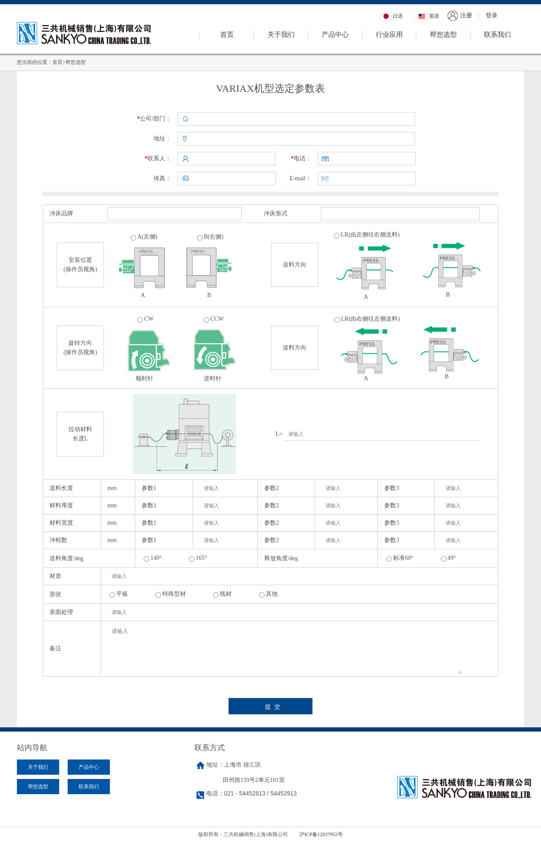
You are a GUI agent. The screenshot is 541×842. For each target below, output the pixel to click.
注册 (466, 15)
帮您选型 (443, 34)
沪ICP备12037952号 (321, 834)
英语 (434, 16)
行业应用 (389, 34)
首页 (227, 34)
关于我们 (281, 34)
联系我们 (497, 34)
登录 (491, 15)
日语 (398, 16)
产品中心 (335, 34)
